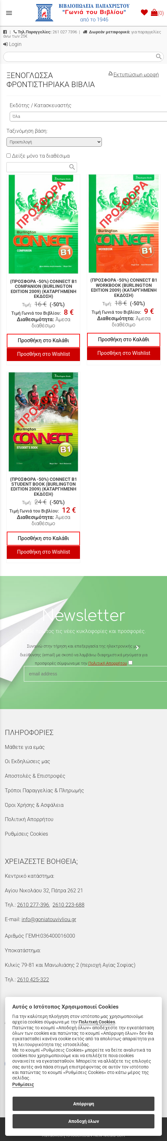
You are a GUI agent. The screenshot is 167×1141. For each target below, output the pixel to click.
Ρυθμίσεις (23, 1084)
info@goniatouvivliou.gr (49, 919)
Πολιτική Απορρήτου (29, 819)
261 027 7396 (45, 31)
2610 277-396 (33, 905)
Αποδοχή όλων (83, 1121)
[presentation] (83, 686)
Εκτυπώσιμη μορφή (136, 75)
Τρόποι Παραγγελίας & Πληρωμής (44, 790)
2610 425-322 (33, 980)
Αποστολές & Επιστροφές (35, 776)
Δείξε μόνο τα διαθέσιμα (38, 156)
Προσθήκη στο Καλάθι (43, 340)
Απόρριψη (83, 1103)
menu (9, 13)
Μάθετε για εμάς (25, 747)
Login (12, 44)
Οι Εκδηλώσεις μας (27, 761)
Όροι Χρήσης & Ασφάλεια (34, 805)
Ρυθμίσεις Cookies (26, 834)
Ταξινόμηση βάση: (26, 131)
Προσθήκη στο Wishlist (43, 354)
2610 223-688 (68, 905)
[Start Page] (83, 13)
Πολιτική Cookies (97, 1022)
